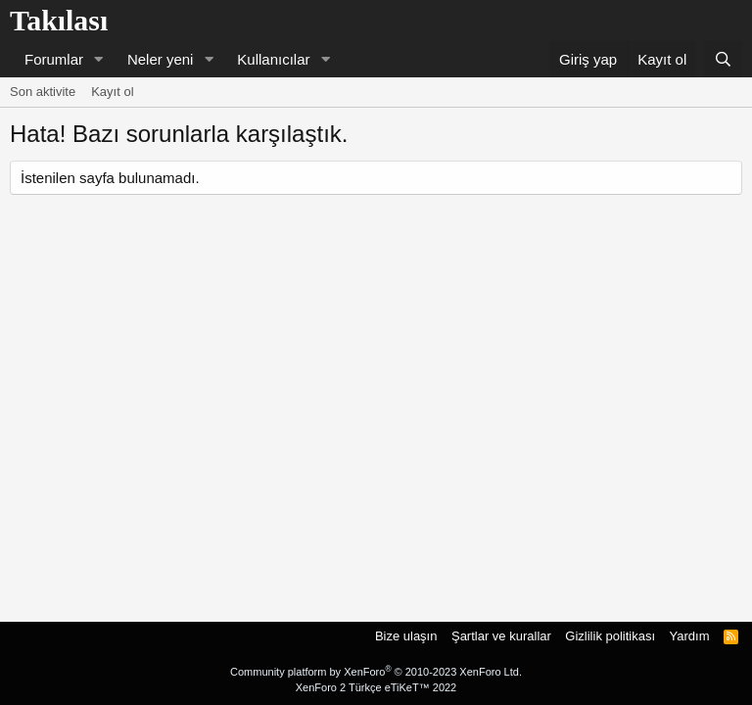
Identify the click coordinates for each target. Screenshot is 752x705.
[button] (99, 59)
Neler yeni (160, 59)
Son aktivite (42, 91)
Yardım (690, 636)
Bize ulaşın (406, 636)
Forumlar (53, 59)
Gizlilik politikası (610, 636)
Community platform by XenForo (376, 672)
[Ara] (723, 59)
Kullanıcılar (273, 59)
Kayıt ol (112, 91)
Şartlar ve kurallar (501, 636)
